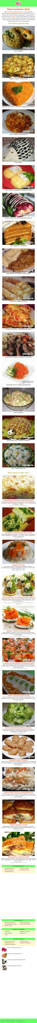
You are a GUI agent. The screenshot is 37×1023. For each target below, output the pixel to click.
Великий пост (23, 933)
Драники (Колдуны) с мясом (18, 824)
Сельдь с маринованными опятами (18, 695)
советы (14, 16)
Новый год (7, 931)
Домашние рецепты (9, 868)
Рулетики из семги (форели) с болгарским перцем (18, 663)
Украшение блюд (24, 941)
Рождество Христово (25, 931)
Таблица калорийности (25, 942)
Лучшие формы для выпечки (14, 947)
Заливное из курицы (18, 565)
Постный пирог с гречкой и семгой (18, 857)
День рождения (8, 933)
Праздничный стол (9, 871)
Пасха (6, 934)
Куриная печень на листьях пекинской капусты (18, 792)
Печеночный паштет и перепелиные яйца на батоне (18, 597)
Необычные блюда (24, 869)
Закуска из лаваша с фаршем (18, 760)
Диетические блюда (24, 922)
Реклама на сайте (11, 1021)
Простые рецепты (24, 868)
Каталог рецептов (21, 1021)
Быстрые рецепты (9, 869)
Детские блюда (8, 925)
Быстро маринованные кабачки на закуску (18, 727)
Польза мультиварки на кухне (14, 965)
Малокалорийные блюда (11, 924)
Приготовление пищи (10, 941)
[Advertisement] (18, 896)
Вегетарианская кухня (10, 922)
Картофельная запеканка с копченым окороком (18, 500)
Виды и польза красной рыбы (14, 953)
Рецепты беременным (25, 924)
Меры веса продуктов (10, 944)
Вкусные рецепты (10, 1020)
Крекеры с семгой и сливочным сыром (18, 631)
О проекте (2, 1021)
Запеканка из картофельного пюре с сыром (18, 532)
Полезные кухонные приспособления (16, 959)
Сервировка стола (9, 942)
